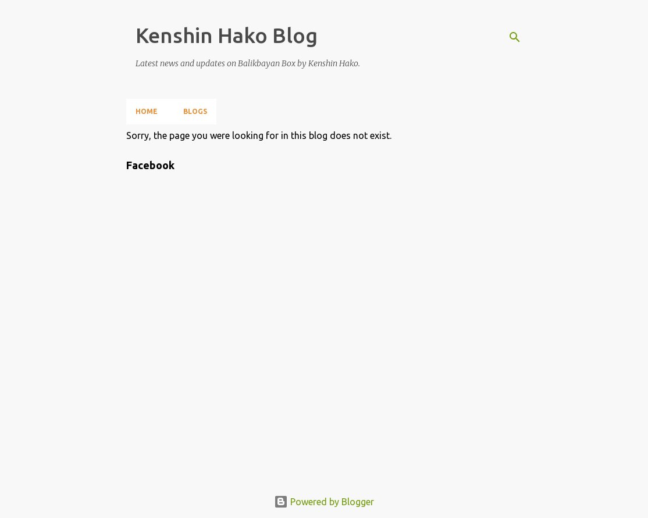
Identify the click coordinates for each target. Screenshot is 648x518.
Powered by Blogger (324, 501)
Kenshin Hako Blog (227, 35)
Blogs (195, 111)
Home (147, 111)
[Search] (515, 37)
